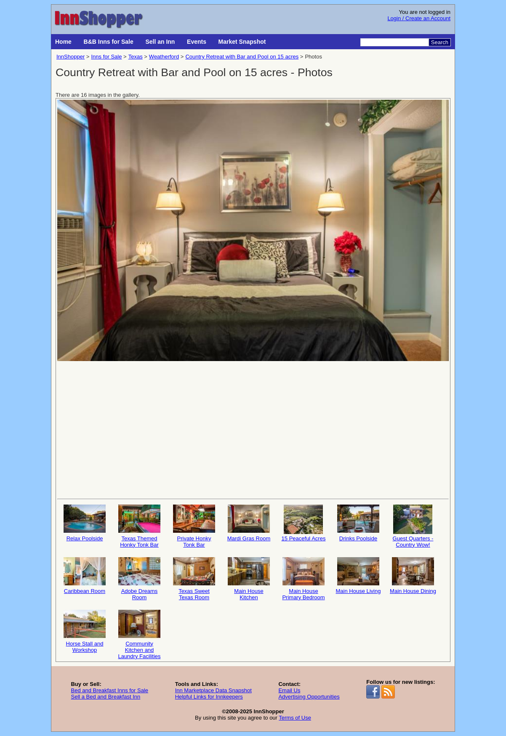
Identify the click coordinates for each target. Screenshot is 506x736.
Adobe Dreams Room (139, 578)
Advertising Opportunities (308, 696)
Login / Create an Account (418, 18)
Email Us (289, 690)
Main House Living (358, 575)
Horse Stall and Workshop (85, 631)
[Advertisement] (253, 429)
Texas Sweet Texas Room (194, 578)
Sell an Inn (160, 41)
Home (63, 41)
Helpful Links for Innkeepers (209, 696)
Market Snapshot (242, 41)
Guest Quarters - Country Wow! (413, 526)
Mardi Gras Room (249, 523)
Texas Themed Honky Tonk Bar (139, 526)
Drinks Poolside (358, 523)
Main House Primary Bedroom (303, 578)
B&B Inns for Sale (108, 41)
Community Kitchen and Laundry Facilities (139, 634)
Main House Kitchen (249, 578)
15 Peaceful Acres (304, 523)
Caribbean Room (85, 575)
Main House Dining (413, 575)
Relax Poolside (85, 523)
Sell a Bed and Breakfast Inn (105, 696)
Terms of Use (295, 718)
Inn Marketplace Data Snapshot (213, 690)
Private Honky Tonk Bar (194, 526)
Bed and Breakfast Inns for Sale (109, 690)
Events (196, 41)
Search (439, 42)
